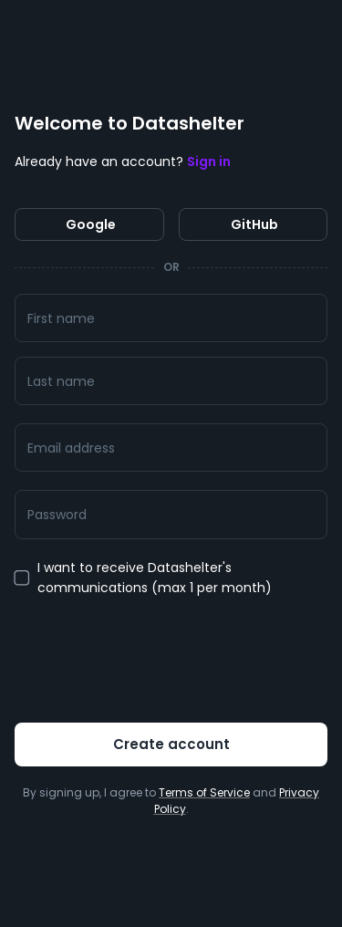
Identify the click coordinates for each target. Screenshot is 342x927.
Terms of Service (204, 792)
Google (89, 224)
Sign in (209, 161)
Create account (171, 744)
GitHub (253, 224)
